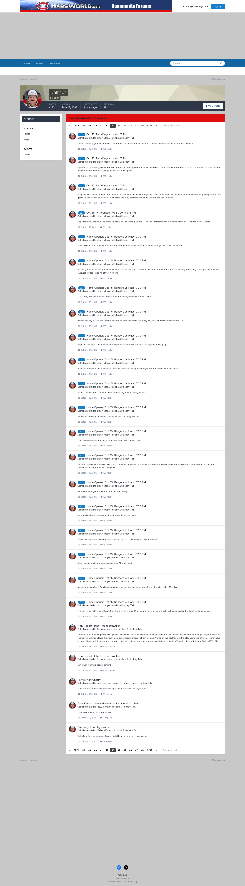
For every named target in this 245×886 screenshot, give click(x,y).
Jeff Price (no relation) (108, 683)
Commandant (103, 629)
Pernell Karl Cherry (89, 679)
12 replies (106, 694)
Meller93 (101, 730)
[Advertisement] (122, 36)
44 (119, 126)
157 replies (107, 251)
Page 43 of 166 (171, 126)
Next (149, 126)
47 (136, 126)
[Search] (185, 63)
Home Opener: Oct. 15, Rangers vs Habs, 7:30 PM (116, 236)
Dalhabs (82, 138)
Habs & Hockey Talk (124, 138)
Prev (76, 126)
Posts (26, 139)
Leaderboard (55, 63)
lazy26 (100, 706)
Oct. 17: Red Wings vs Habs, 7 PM (106, 134)
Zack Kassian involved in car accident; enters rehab (108, 703)
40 (95, 126)
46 (130, 126)
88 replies (106, 741)
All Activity (29, 119)
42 (107, 126)
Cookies (122, 875)
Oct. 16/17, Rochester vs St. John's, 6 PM (111, 212)
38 (83, 126)
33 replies (106, 227)
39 (89, 126)
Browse (26, 63)
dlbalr (100, 138)
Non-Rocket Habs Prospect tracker (99, 625)
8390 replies (107, 646)
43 (113, 126)
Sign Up (218, 6)
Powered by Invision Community (122, 881)
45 (124, 126)
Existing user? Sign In (195, 6)
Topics (27, 133)
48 (142, 126)
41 (101, 126)
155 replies (107, 149)
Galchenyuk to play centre (93, 727)
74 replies (106, 717)
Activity (39, 63)
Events (27, 154)
